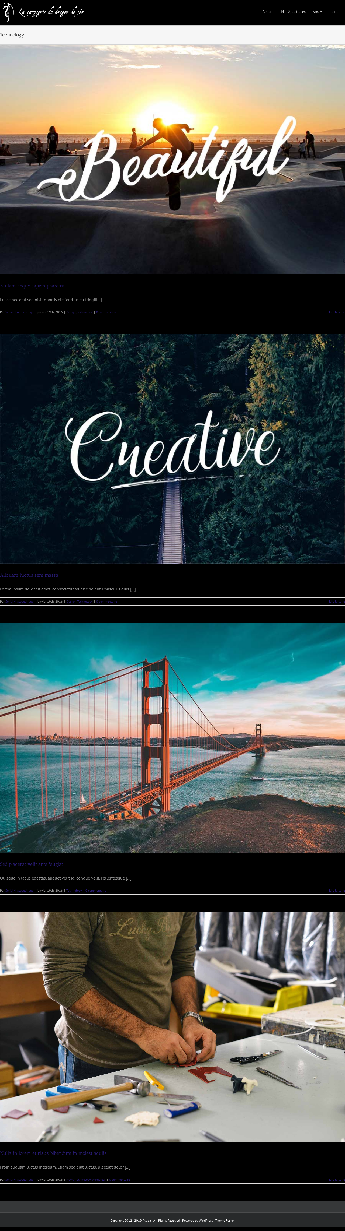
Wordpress (99, 1179)
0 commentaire (106, 312)
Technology (85, 312)
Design (71, 312)
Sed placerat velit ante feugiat (31, 864)
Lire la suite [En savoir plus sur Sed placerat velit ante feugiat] (337, 890)
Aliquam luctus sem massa (29, 575)
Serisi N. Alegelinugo (19, 312)
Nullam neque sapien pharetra (32, 286)
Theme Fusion (225, 1220)
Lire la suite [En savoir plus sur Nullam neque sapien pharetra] (337, 312)
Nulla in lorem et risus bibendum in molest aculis (53, 1153)
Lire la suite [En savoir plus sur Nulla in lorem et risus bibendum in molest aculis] (337, 1179)
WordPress (206, 1220)
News (70, 1179)
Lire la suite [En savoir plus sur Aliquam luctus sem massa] (337, 601)
